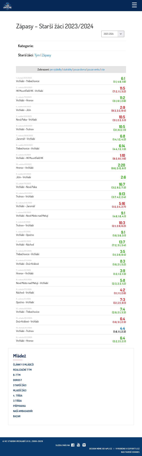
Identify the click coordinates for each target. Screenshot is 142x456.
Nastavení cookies (130, 452)
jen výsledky (56, 69)
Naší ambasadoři (23, 411)
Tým (37, 55)
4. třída (17, 395)
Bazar (16, 416)
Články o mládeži (23, 364)
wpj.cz (108, 448)
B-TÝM (16, 375)
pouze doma (80, 69)
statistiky (67, 69)
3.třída (17, 400)
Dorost (17, 380)
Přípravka (19, 406)
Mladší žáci (19, 390)
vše (103, 69)
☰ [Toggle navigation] (134, 5)
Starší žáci (19, 385)
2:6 (123, 177)
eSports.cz (134, 448)
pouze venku (93, 69)
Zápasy (46, 55)
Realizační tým (22, 369)
